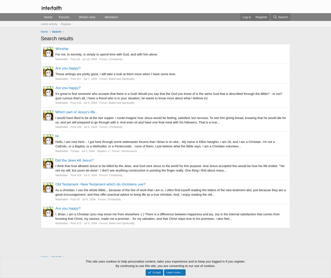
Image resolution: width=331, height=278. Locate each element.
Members (111, 17)
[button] (73, 17)
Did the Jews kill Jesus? (74, 160)
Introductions (129, 151)
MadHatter (61, 59)
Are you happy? (68, 68)
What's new (87, 17)
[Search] (280, 17)
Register (66, 24)
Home (48, 17)
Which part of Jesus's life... (76, 112)
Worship (61, 49)
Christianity (115, 59)
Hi (57, 136)
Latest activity (49, 24)
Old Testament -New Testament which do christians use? (100, 184)
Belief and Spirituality (121, 78)
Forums (64, 17)
